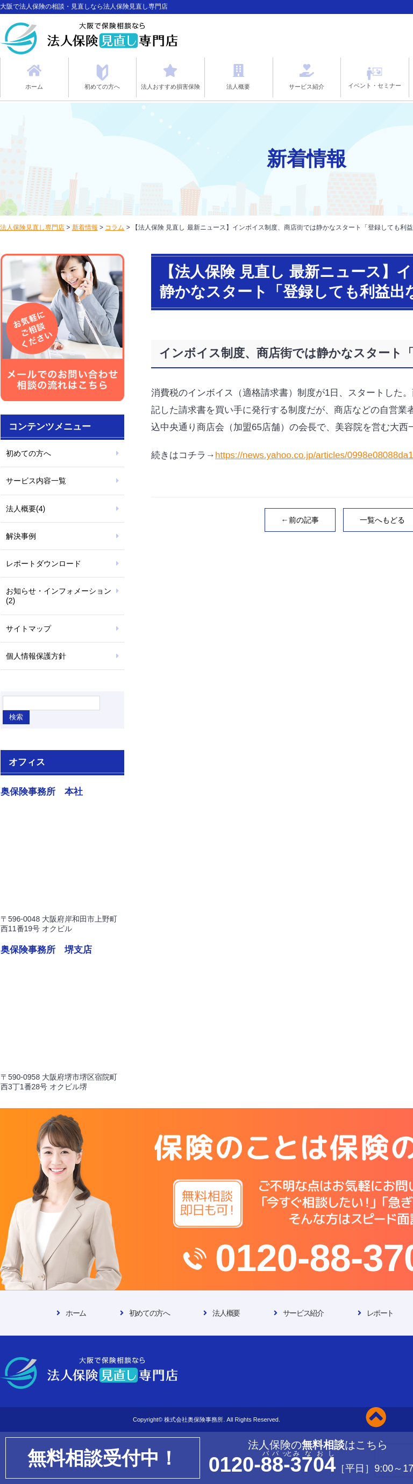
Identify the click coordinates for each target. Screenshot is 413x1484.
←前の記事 (300, 520)
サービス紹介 (303, 1313)
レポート (380, 1313)
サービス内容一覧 (36, 480)
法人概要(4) (25, 508)
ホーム (76, 1313)
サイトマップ (28, 628)
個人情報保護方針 (36, 656)
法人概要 (225, 1313)
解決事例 (21, 536)
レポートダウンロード (43, 563)
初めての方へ (28, 453)
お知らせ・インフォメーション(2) (58, 596)
